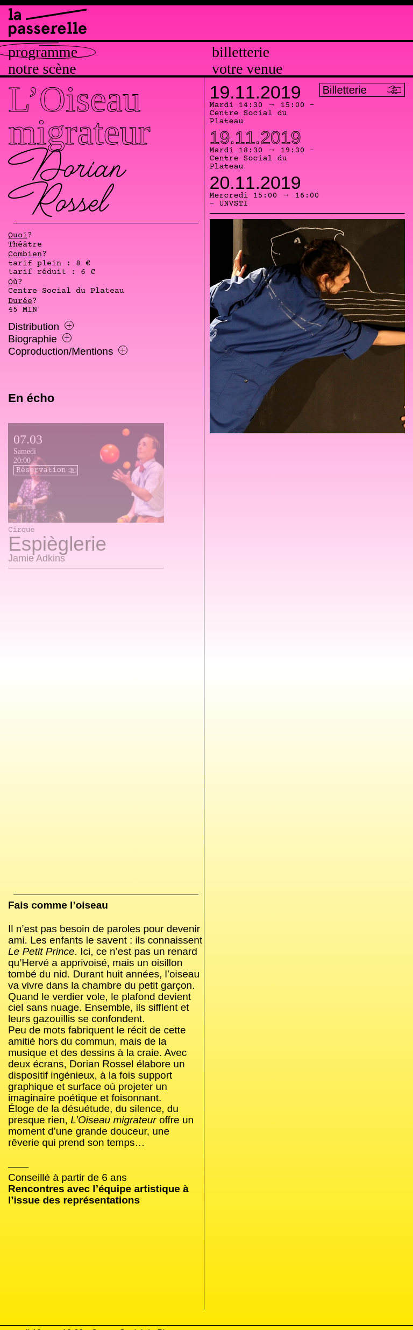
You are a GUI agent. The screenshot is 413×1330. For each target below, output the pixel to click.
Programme (42, 52)
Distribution (41, 326)
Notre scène (42, 68)
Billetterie (240, 52)
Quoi (17, 235)
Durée (20, 301)
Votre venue (247, 68)
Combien (25, 254)
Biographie (40, 339)
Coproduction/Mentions (67, 351)
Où (13, 282)
